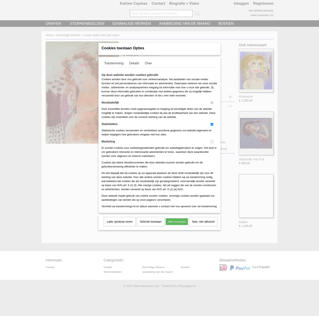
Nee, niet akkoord (203, 227)
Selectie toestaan (151, 227)
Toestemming (113, 68)
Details (134, 68)
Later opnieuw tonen (120, 227)
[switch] (212, 108)
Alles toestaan (177, 227)
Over (148, 68)
